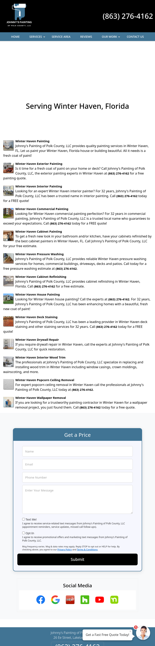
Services (37, 38)
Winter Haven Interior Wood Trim (40, 313)
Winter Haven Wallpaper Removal (40, 354)
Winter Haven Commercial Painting (41, 165)
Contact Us (135, 37)
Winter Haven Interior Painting (38, 142)
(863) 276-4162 (128, 16)
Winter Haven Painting (32, 97)
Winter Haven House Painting (37, 250)
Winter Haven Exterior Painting (38, 120)
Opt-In (30, 489)
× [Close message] (130, 631)
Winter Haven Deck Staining (36, 273)
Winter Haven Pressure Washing (39, 210)
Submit (77, 515)
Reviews (86, 37)
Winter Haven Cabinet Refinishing (40, 233)
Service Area (61, 37)
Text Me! (31, 475)
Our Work (111, 38)
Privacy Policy (64, 505)
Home (15, 37)
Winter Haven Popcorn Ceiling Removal (44, 336)
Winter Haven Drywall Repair (37, 296)
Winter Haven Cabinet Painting (38, 187)
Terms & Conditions (87, 505)
